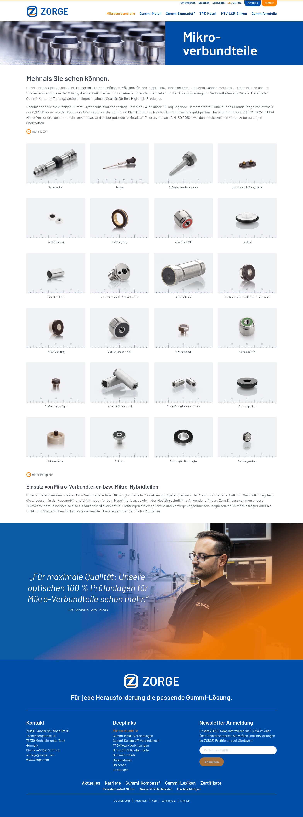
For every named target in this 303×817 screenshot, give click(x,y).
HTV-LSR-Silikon (234, 13)
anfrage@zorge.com (40, 755)
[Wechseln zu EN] (234, 3)
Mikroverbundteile (121, 13)
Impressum (141, 800)
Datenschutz (168, 800)
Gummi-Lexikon (180, 782)
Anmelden (211, 762)
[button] (37, 131)
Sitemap (185, 800)
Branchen (204, 2)
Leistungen (218, 2)
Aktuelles (253, 2)
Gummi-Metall (150, 13)
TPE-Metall (207, 13)
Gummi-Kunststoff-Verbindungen (136, 740)
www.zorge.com (37, 760)
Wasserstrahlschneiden (155, 789)
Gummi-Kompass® (142, 782)
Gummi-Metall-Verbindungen (133, 736)
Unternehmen (188, 2)
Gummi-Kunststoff (180, 13)
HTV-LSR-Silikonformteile (131, 750)
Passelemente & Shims (119, 789)
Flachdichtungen (189, 789)
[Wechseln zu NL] (239, 3)
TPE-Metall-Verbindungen (131, 745)
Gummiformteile (264, 13)
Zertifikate (210, 782)
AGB (154, 800)
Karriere (113, 782)
